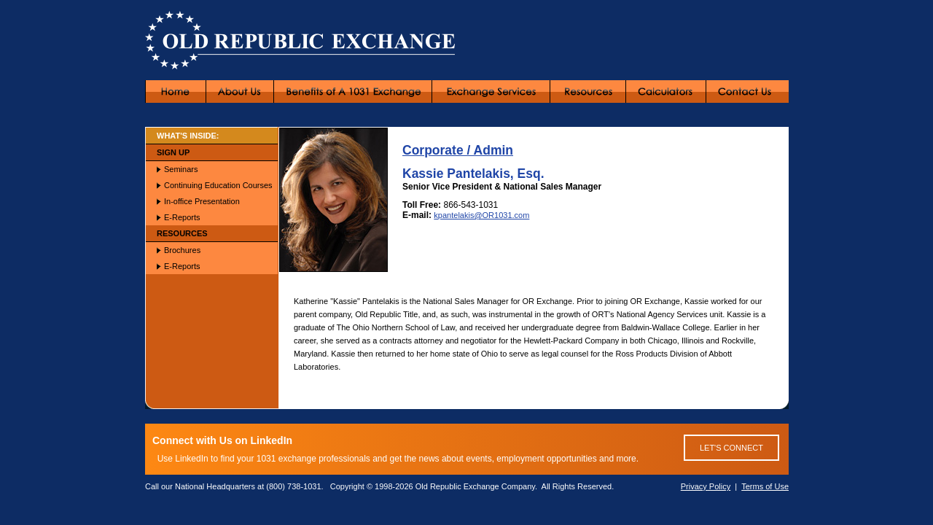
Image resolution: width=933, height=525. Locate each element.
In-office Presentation (202, 201)
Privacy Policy (705, 486)
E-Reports (182, 217)
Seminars (181, 169)
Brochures (182, 250)
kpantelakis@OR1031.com (481, 215)
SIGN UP (173, 152)
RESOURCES (182, 233)
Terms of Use (765, 486)
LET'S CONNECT (731, 447)
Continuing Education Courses (218, 185)
